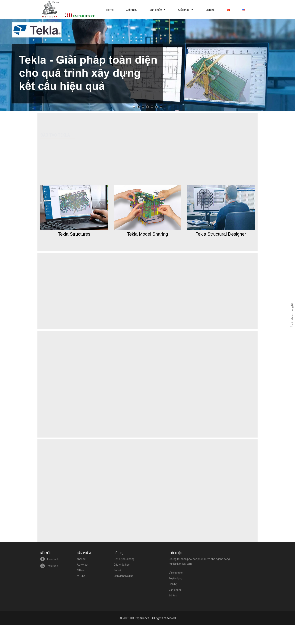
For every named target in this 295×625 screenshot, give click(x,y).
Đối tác (173, 595)
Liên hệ (210, 9)
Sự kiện (118, 570)
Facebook (49, 559)
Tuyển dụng (175, 578)
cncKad (81, 559)
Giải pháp (183, 9)
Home (110, 9)
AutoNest (82, 564)
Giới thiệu (131, 9)
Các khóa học (121, 564)
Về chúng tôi (176, 572)
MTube (81, 575)
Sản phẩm (156, 9)
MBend (81, 570)
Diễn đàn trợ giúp (123, 575)
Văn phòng (175, 589)
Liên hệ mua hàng (124, 559)
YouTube (49, 565)
